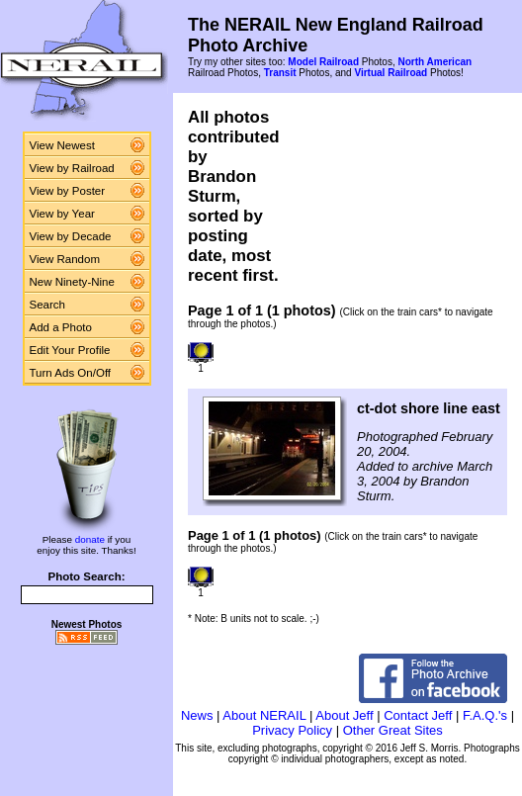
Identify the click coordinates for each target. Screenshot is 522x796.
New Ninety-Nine (72, 282)
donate (90, 539)
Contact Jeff (418, 715)
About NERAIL (263, 715)
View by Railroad (72, 168)
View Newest (62, 145)
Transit (280, 72)
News (197, 715)
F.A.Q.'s (485, 715)
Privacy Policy (292, 730)
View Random (65, 259)
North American (434, 61)
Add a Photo (61, 327)
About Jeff (344, 715)
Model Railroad (323, 61)
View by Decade (71, 236)
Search (48, 304)
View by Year (62, 214)
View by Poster (68, 191)
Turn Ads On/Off (71, 373)
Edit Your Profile (70, 350)
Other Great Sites (393, 730)
